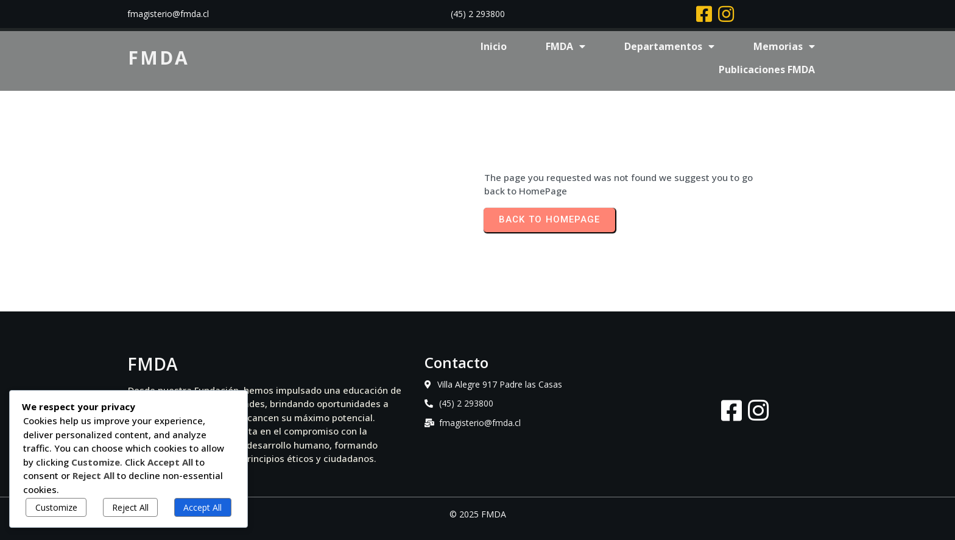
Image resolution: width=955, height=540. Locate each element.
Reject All (130, 507)
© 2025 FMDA (477, 514)
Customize (56, 507)
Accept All (202, 507)
